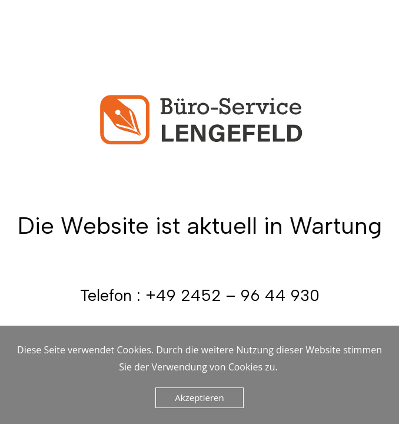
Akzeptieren (199, 397)
